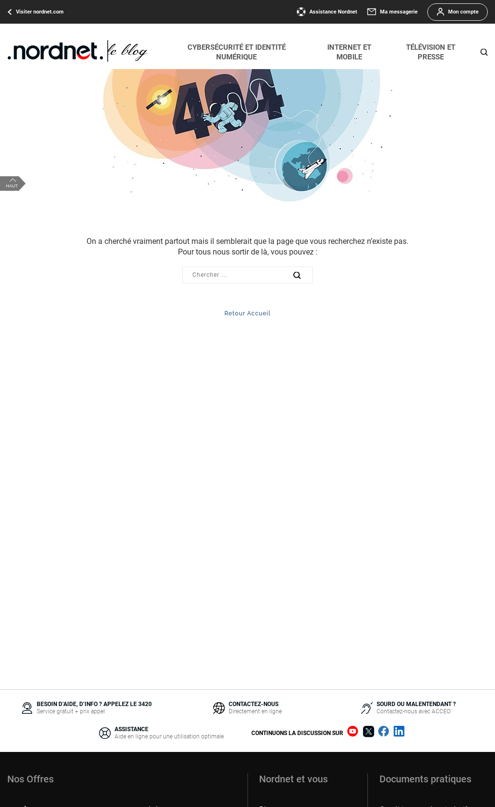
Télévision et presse (430, 52)
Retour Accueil (247, 313)
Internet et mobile (349, 52)
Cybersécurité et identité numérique (237, 52)
